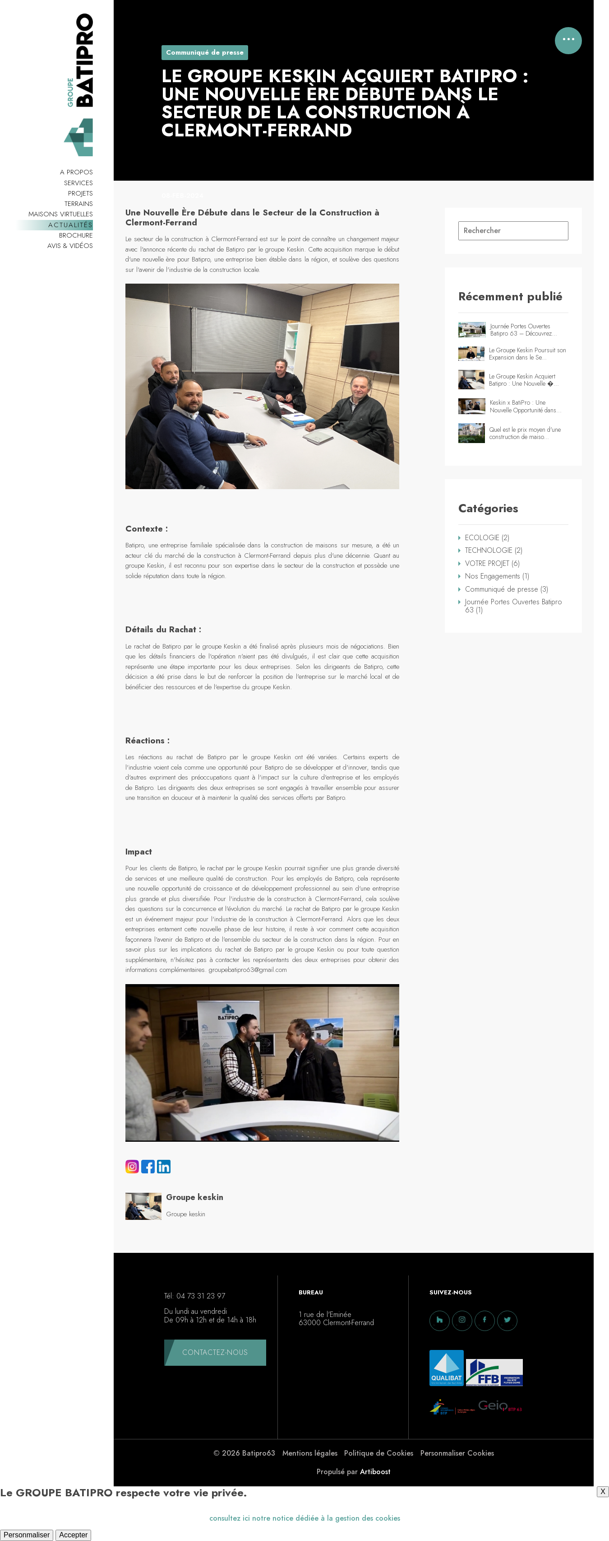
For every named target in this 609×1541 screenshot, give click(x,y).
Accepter (73, 1535)
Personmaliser (27, 1535)
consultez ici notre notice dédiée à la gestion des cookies (304, 1518)
